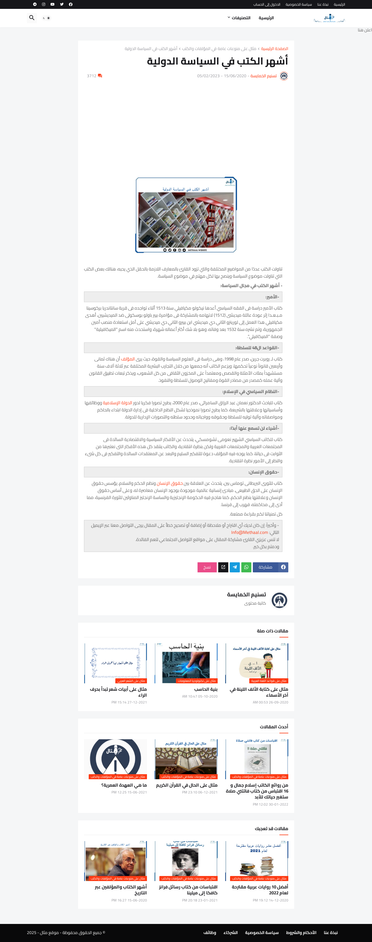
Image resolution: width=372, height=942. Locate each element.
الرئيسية (339, 4)
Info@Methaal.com (249, 532)
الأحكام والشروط (301, 932)
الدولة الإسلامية (117, 402)
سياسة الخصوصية (299, 4)
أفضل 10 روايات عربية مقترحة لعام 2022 (260, 890)
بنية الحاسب (206, 689)
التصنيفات (241, 18)
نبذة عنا (323, 4)
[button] (46, 18)
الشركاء (231, 932)
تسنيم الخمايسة (263, 76)
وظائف (209, 932)
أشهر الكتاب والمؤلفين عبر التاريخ (121, 890)
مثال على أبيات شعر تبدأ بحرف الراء (118, 692)
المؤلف (128, 359)
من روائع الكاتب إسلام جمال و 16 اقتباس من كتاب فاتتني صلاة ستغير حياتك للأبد (257, 791)
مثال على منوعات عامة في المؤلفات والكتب (219, 48)
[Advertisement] (186, 124)
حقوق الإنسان (170, 483)
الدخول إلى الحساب (266, 4)
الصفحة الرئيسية (274, 48)
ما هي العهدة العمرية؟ (124, 785)
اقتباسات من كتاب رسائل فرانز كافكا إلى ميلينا (188, 890)
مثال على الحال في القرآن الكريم (187, 785)
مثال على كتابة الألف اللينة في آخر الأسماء (259, 692)
